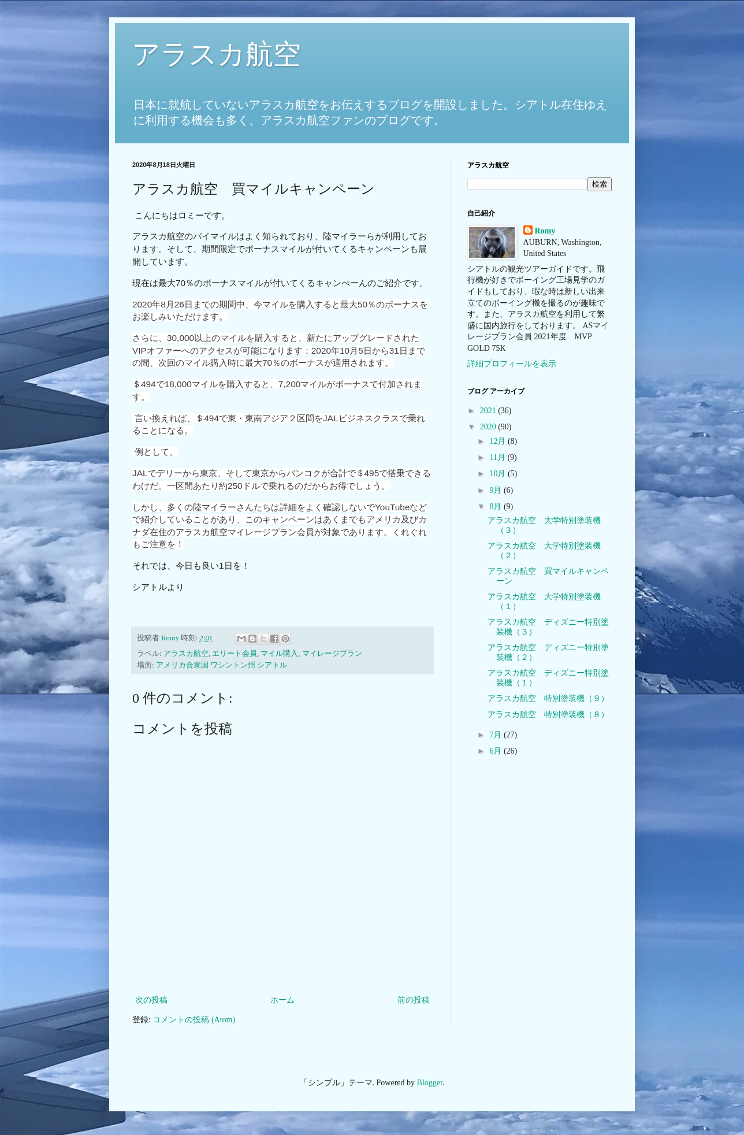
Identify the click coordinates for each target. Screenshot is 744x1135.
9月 (496, 490)
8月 (496, 506)
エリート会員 (234, 654)
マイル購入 (279, 654)
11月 (498, 457)
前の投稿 (413, 1000)
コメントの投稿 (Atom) (193, 1019)
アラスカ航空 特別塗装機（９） (548, 698)
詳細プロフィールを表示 (511, 363)
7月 (496, 734)
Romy (545, 231)
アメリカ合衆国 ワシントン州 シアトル (221, 665)
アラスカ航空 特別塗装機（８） (548, 714)
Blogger (429, 1082)
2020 (489, 426)
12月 (498, 441)
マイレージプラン (332, 654)
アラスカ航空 (216, 54)
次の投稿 (151, 1000)
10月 (498, 473)
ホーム (282, 1000)
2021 (489, 410)
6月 (496, 751)
